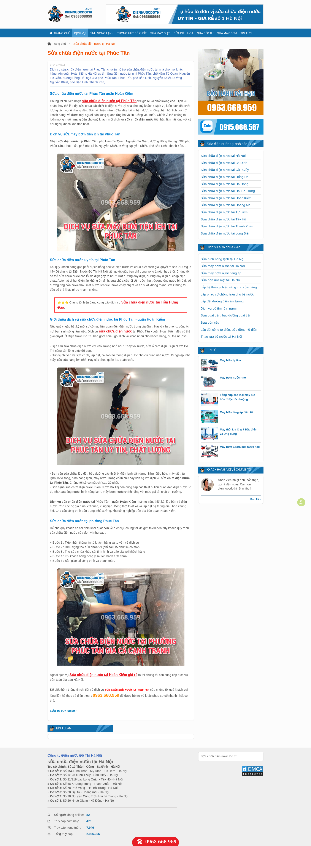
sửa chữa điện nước (115, 331)
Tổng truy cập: (63, 834)
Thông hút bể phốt (132, 33)
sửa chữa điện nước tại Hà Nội (80, 761)
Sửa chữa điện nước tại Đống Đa (225, 177)
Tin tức (246, 33)
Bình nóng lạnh (101, 33)
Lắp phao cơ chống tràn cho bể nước (227, 294)
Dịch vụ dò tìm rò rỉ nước (219, 308)
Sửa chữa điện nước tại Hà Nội (94, 43)
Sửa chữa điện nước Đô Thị (219, 756)
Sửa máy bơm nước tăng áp (221, 273)
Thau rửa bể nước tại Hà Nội (221, 336)
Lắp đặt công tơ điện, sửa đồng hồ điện (229, 329)
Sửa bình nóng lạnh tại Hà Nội (222, 259)
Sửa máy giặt (160, 33)
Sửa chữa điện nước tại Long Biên (225, 233)
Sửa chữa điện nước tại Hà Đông (224, 184)
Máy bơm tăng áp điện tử (236, 412)
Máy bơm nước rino (233, 377)
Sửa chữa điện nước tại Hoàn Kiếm (226, 198)
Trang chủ (59, 33)
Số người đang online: (69, 815)
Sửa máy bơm (227, 33)
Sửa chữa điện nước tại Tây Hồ (223, 219)
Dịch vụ (80, 33)
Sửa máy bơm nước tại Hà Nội (223, 266)
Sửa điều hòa (183, 33)
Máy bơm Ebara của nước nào (240, 446)
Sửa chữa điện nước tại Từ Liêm (224, 212)
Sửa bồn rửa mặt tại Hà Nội (221, 280)
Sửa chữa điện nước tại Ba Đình (224, 163)
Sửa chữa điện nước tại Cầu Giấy (225, 170)
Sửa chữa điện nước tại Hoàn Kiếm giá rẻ (103, 675)
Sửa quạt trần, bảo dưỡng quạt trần (226, 315)
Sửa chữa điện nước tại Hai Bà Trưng (228, 191)
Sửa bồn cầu (210, 322)
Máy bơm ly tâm (230, 360)
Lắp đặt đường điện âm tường (222, 301)
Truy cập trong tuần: (67, 827)
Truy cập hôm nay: (66, 821)
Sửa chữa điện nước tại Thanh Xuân (227, 226)
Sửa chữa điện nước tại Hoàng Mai (226, 205)
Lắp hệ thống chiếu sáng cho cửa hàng (229, 287)
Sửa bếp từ (205, 33)
